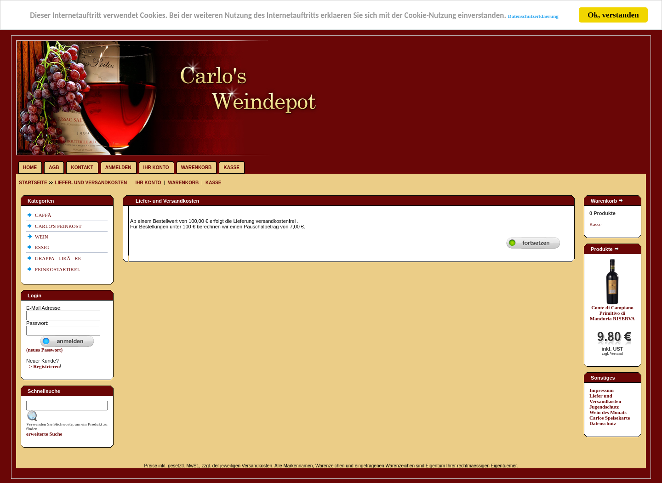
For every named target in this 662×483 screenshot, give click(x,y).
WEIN (42, 236)
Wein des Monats (608, 412)
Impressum (601, 390)
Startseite (33, 182)
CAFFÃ (45, 215)
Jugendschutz (604, 406)
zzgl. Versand (612, 354)
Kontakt (82, 167)
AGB (54, 167)
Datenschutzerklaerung (533, 15)
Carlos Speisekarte (609, 417)
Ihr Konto (156, 167)
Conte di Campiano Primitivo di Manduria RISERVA (612, 313)
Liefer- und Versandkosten (91, 182)
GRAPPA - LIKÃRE (58, 258)
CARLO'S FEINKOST (59, 226)
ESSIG (42, 247)
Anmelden (118, 167)
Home (30, 167)
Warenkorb (196, 167)
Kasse (231, 167)
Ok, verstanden (613, 15)
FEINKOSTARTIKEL (58, 269)
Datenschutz (602, 423)
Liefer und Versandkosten (605, 398)
